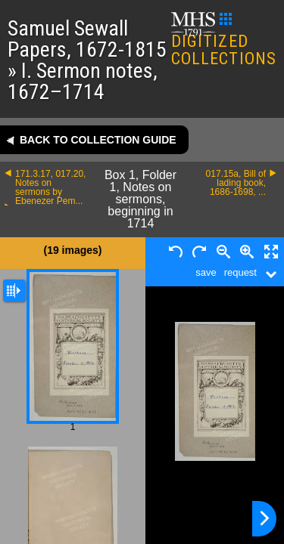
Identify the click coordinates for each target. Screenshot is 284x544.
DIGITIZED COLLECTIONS (223, 40)
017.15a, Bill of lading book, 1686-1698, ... (236, 182)
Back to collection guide (98, 140)
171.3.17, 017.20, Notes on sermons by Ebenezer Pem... (50, 187)
